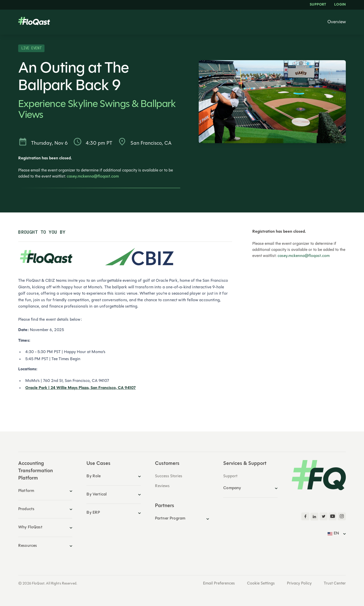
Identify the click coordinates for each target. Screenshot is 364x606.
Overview (336, 22)
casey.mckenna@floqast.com (93, 177)
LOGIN (340, 5)
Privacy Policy (299, 583)
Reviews (162, 486)
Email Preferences (219, 583)
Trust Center (335, 583)
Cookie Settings (261, 583)
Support (318, 5)
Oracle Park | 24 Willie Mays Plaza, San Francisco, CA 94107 (80, 388)
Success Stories (168, 476)
